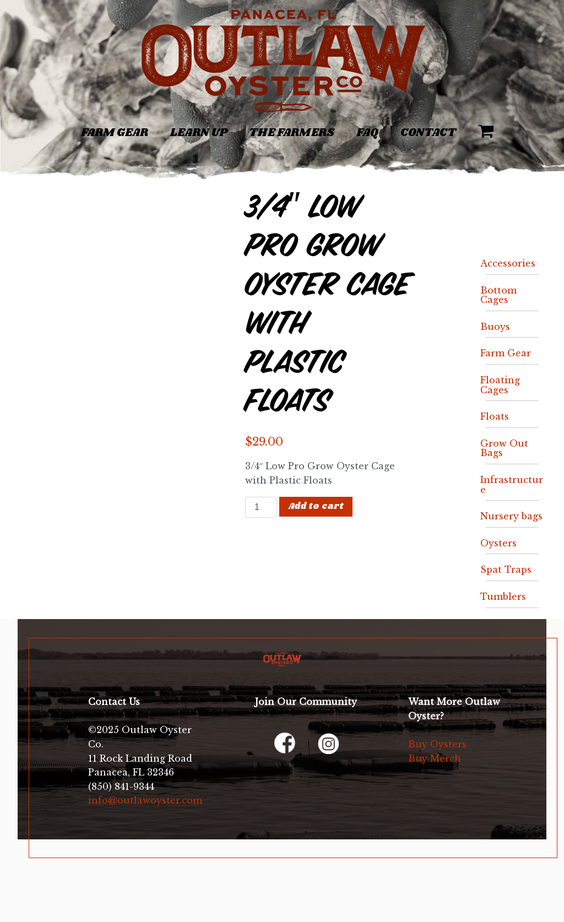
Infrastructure (511, 484)
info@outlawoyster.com (145, 800)
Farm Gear (114, 132)
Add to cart (316, 506)
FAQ (367, 132)
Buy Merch (434, 758)
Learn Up (198, 132)
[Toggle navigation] (55, 126)
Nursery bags (511, 516)
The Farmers (291, 132)
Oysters (498, 543)
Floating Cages (500, 385)
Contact (428, 132)
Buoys (495, 326)
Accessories (507, 263)
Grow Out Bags (504, 448)
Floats (494, 416)
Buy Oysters (437, 744)
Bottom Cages (498, 295)
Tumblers (503, 596)
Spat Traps (506, 569)
